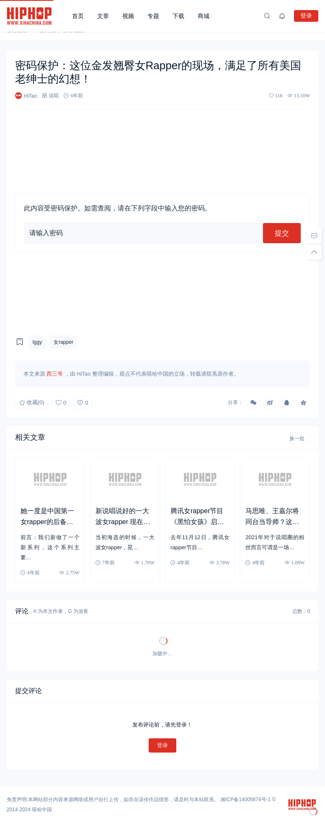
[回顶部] (314, 252)
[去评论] (314, 236)
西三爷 (54, 374)
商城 (203, 16)
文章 (103, 16)
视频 (128, 16)
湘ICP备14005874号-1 (245, 799)
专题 (153, 16)
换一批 (296, 438)
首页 (78, 16)
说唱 (54, 95)
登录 (306, 15)
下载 (178, 16)
